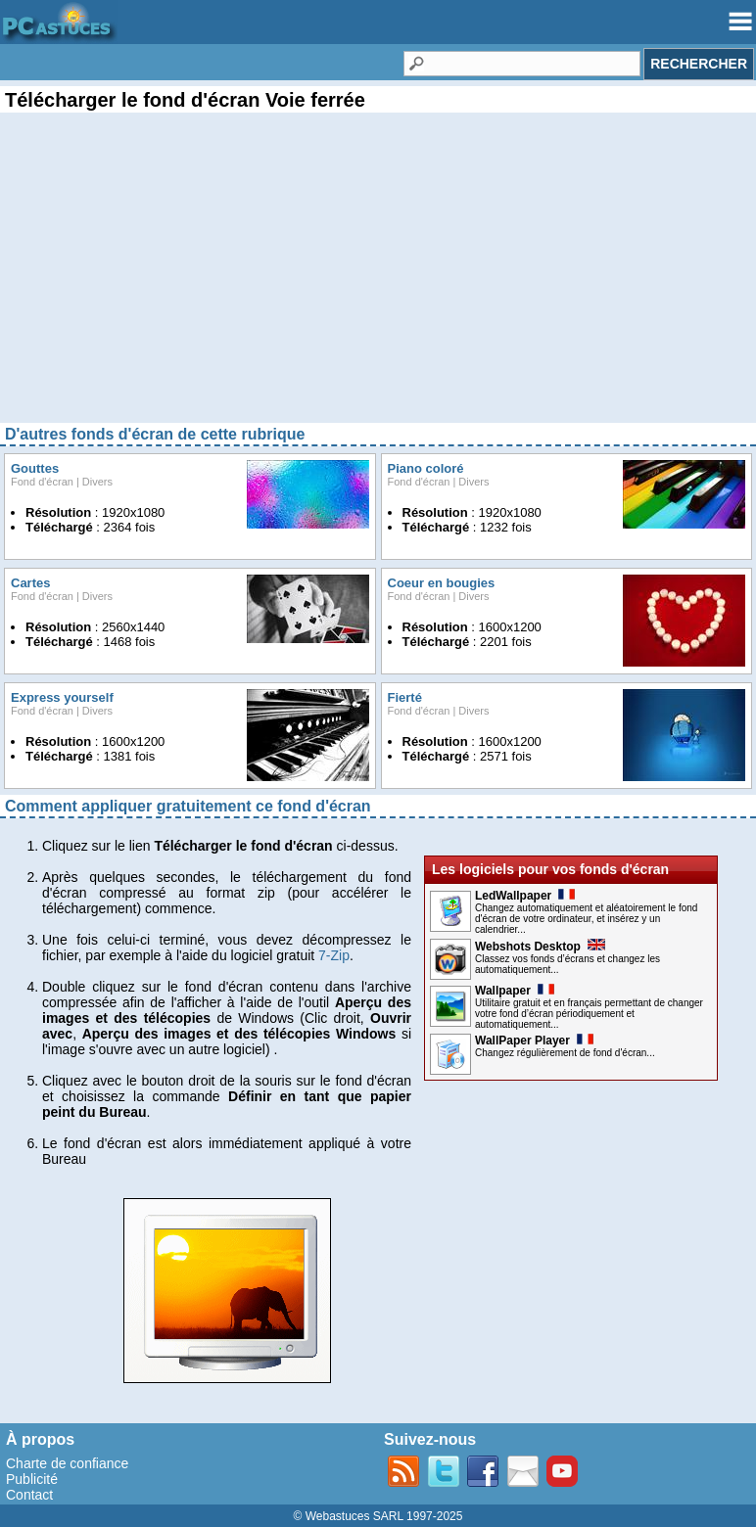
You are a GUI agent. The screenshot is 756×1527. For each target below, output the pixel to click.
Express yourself (62, 697)
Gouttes (35, 468)
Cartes (30, 583)
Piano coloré (426, 468)
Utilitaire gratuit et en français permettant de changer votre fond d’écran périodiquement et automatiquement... (589, 1013)
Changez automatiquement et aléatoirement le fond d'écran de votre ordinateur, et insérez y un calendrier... (586, 918)
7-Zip (334, 955)
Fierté (405, 697)
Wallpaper (514, 990)
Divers (97, 481)
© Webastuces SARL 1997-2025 (378, 1516)
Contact (29, 1495)
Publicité (32, 1479)
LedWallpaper (525, 895)
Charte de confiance (67, 1463)
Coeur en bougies (442, 583)
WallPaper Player (534, 1040)
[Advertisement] (378, 284)
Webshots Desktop (540, 946)
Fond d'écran (42, 481)
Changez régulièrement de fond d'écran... (565, 1052)
